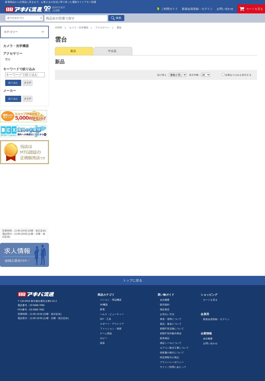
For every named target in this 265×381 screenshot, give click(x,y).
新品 (73, 51)
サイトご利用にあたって (173, 367)
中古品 (112, 51)
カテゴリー (11, 31)
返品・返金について (170, 323)
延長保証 (164, 338)
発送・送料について (170, 319)
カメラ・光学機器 (78, 27)
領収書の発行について (172, 352)
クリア (27, 82)
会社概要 (164, 299)
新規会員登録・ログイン (197, 8)
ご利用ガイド (169, 8)
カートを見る (251, 9)
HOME (58, 27)
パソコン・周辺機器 (111, 299)
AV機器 (104, 304)
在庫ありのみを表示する (236, 75)
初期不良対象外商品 (170, 333)
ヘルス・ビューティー (112, 314)
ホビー (103, 338)
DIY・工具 (105, 319)
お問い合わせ (225, 8)
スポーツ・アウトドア (112, 323)
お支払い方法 (167, 314)
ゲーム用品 (106, 333)
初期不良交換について (172, 328)
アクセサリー (102, 27)
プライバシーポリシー (172, 362)
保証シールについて (170, 343)
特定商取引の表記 (169, 357)
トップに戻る (132, 280)
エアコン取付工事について (174, 347)
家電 (102, 309)
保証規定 (164, 309)
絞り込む (13, 82)
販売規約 (164, 304)
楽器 (102, 343)
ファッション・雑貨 (111, 328)
